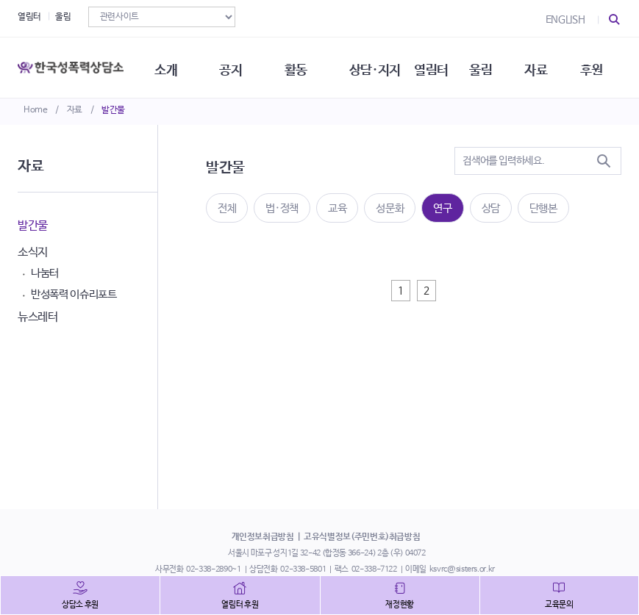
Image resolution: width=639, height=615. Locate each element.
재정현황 (399, 604)
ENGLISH (565, 20)
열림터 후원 (239, 604)
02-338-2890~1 (213, 569)
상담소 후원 (80, 604)
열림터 (29, 17)
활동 (301, 66)
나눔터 (45, 273)
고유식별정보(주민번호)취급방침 (362, 537)
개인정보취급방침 (263, 537)
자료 (74, 110)
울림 (63, 17)
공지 (235, 66)
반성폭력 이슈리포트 (74, 294)
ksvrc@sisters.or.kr (462, 569)
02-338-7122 (374, 569)
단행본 (543, 208)
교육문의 (559, 604)
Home (36, 110)
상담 (491, 208)
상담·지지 (381, 66)
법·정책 (282, 208)
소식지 (33, 252)
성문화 (390, 208)
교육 (337, 208)
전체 (227, 208)
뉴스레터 (38, 317)
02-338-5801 (303, 569)
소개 (169, 66)
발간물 (113, 110)
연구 (442, 208)
